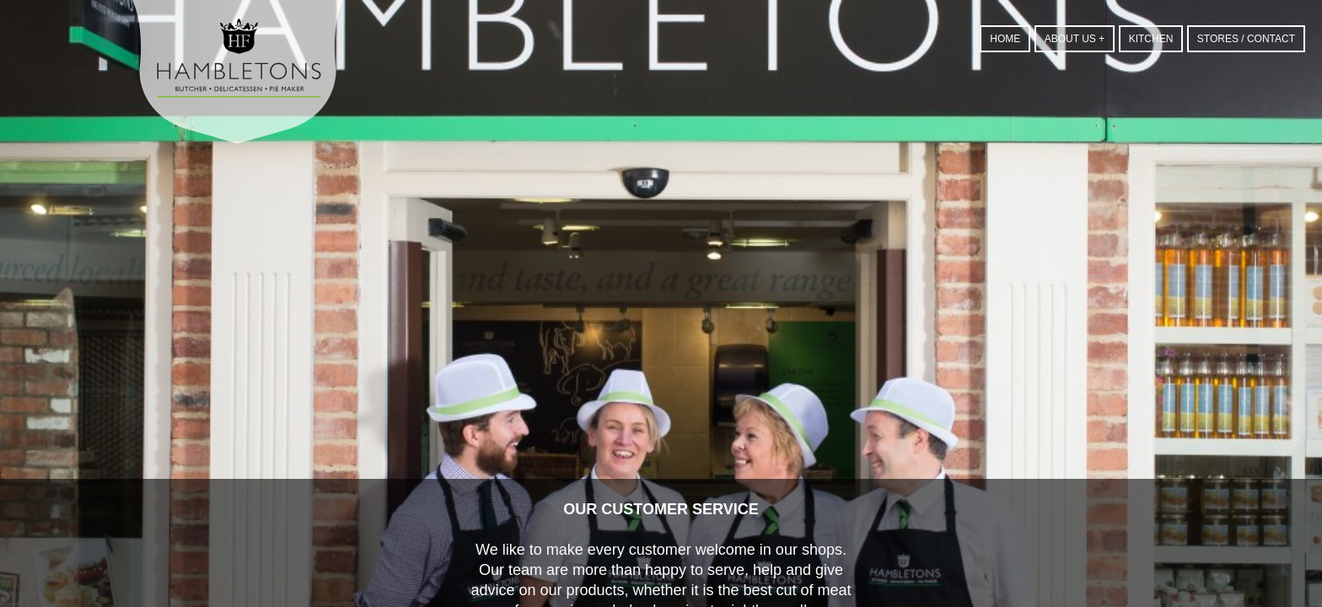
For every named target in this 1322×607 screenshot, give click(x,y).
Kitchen (1151, 39)
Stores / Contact (1246, 39)
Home (1005, 39)
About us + (1074, 39)
